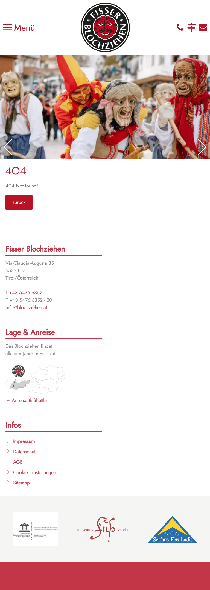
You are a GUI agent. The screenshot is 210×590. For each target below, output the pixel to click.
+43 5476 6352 (25, 292)
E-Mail (203, 27)
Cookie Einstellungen (34, 472)
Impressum (24, 441)
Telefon (180, 27)
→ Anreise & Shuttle (26, 400)
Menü (23, 27)
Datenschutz (25, 451)
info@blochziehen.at (26, 307)
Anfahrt (191, 27)
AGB (18, 462)
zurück (19, 202)
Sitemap (21, 482)
